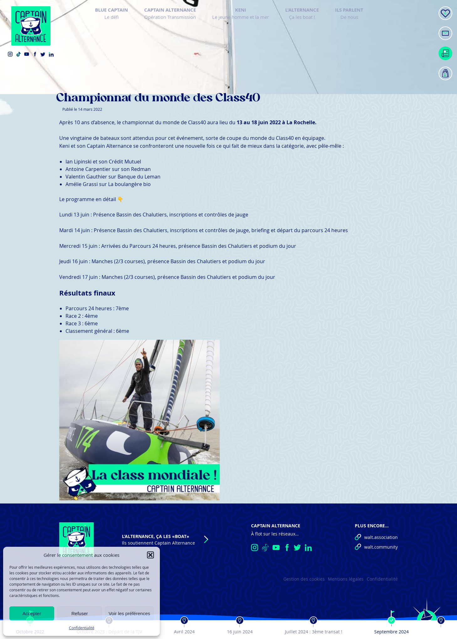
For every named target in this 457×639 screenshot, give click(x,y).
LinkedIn (51, 54)
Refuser (79, 613)
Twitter (42, 54)
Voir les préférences (129, 613)
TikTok (18, 54)
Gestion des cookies (304, 579)
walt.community (381, 547)
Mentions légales (346, 579)
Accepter (32, 613)
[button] (150, 555)
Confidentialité (81, 628)
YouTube (26, 54)
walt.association (381, 537)
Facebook (34, 54)
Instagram (10, 54)
